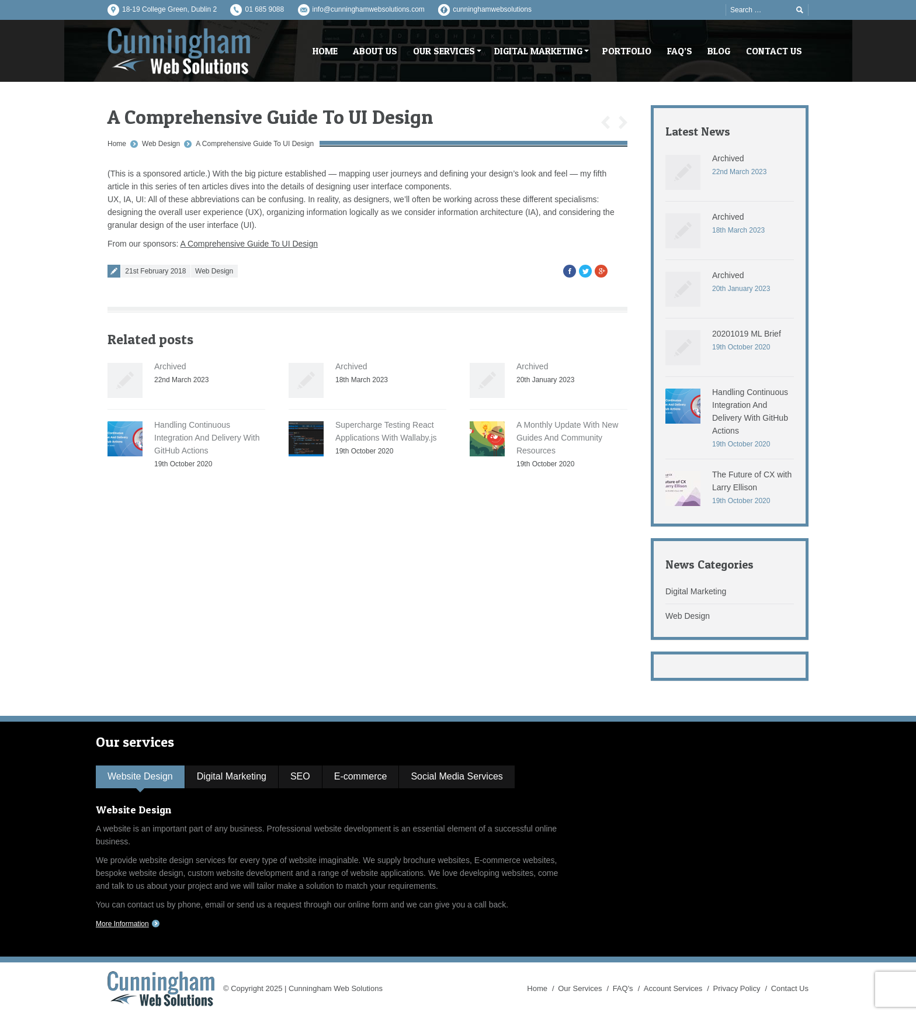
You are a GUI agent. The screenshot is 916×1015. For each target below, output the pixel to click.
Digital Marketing (695, 591)
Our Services (580, 988)
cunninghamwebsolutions (492, 9)
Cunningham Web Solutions (336, 988)
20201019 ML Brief (746, 333)
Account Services (673, 988)
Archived (170, 366)
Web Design (161, 144)
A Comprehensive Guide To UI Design (255, 144)
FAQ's (623, 988)
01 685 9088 (264, 9)
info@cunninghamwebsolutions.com (369, 9)
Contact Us (790, 988)
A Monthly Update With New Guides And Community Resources (567, 437)
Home (116, 144)
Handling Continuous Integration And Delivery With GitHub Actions (207, 437)
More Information (122, 924)
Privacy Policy (737, 988)
